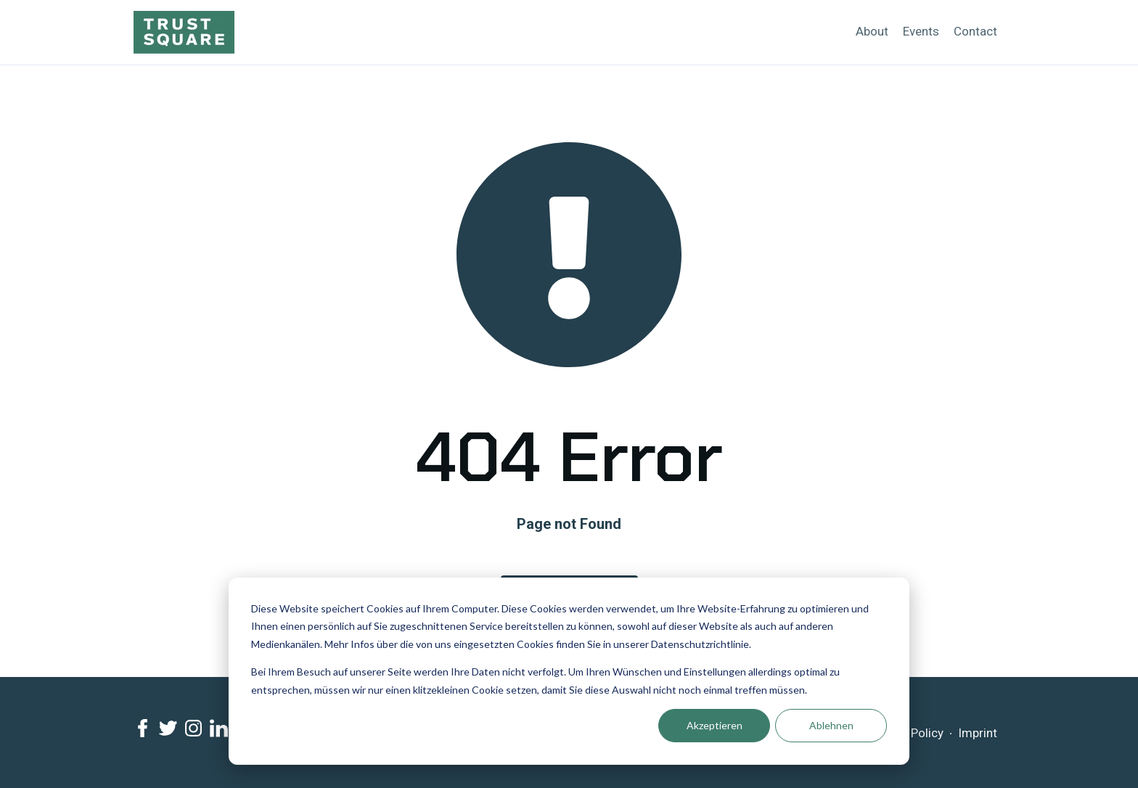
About (872, 31)
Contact (975, 31)
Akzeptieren (714, 725)
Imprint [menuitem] (977, 733)
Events (921, 31)
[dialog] (569, 671)
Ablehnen (831, 725)
